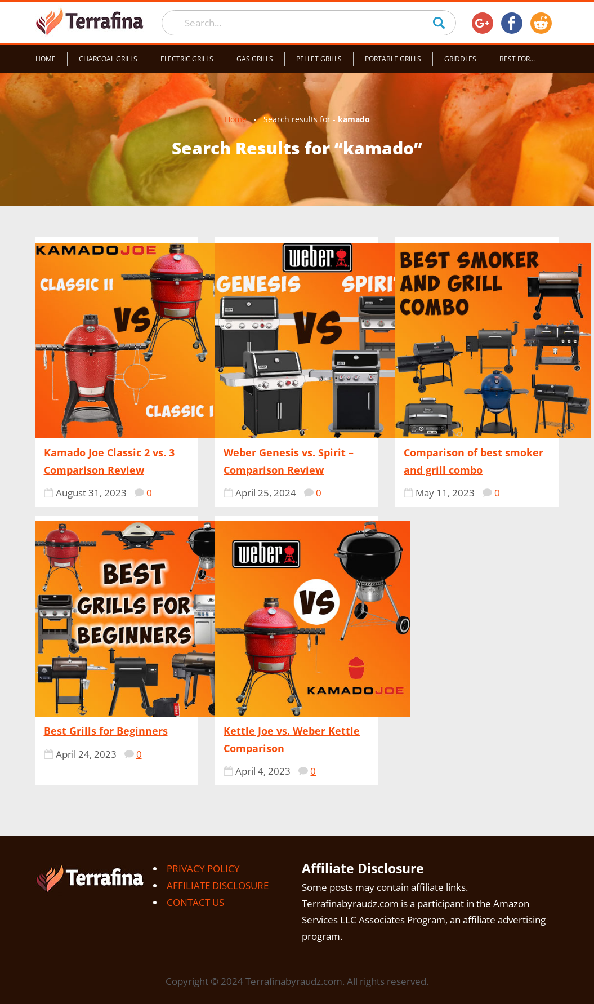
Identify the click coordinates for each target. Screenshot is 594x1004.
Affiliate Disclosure (218, 885)
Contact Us (195, 902)
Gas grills (254, 59)
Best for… (517, 59)
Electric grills (186, 59)
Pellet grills (319, 59)
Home (45, 59)
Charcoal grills (108, 59)
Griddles (460, 59)
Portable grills (393, 59)
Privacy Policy (203, 868)
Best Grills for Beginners (106, 731)
